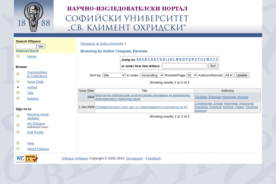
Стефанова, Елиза (208, 103)
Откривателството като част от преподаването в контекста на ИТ (141, 107)
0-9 (138, 59)
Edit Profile (35, 132)
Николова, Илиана (235, 97)
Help (30, 143)
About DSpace (38, 149)
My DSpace (36, 123)
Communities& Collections (37, 74)
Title (30, 93)
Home (32, 56)
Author (32, 87)
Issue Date (35, 82)
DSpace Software (75, 158)
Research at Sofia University (101, 43)
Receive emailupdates (38, 116)
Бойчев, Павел (233, 107)
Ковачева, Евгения (208, 107)
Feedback (153, 158)
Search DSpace (28, 41)
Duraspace (134, 158)
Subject (33, 98)
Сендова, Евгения (208, 97)
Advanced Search (27, 50)
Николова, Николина (238, 103)
